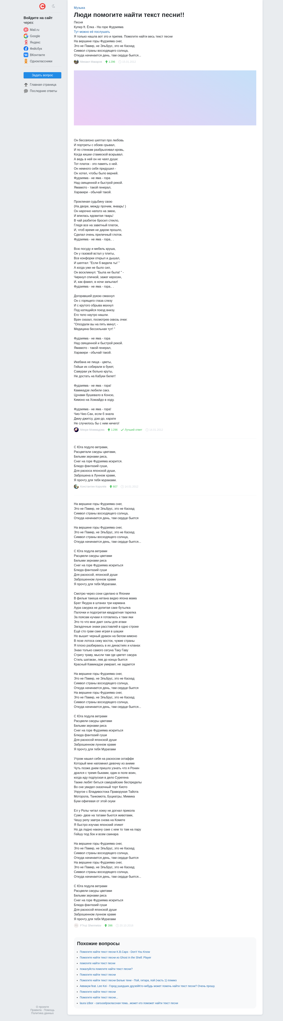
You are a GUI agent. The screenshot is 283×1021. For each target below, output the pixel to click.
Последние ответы (40, 91)
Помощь (49, 1010)
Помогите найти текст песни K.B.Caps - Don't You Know (115, 951)
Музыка (79, 7)
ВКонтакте (34, 54)
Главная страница (40, 84)
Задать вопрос (42, 75)
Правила (36, 1010)
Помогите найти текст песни (98, 974)
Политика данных (42, 1013)
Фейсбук (33, 48)
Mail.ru (31, 29)
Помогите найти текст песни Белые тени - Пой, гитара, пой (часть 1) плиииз (128, 980)
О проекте (42, 1006)
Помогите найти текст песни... (99, 997)
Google (32, 36)
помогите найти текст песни (97, 963)
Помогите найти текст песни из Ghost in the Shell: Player (115, 957)
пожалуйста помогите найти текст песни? (106, 968)
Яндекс (32, 42)
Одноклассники (38, 61)
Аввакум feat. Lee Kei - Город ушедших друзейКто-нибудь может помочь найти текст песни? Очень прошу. (147, 986)
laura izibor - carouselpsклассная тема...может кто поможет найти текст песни (129, 1003)
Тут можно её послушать (92, 31)
